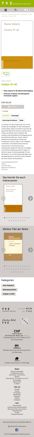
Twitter (17, 398)
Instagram (17, 400)
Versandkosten (17, 411)
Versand (26, 336)
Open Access (17, 382)
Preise (17, 413)
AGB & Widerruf (26, 422)
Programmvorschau (17, 373)
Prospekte (17, 393)
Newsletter (17, 395)
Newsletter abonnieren (17, 426)
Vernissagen (17, 380)
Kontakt (17, 389)
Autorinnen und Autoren (17, 375)
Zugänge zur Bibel (9, 294)
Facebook (17, 396)
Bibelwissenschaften (9, 290)
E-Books (17, 384)
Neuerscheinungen (17, 371)
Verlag (17, 391)
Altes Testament (8, 286)
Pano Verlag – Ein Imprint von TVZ (17, 379)
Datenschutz (15, 422)
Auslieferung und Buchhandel (17, 407)
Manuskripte (17, 406)
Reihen (17, 377)
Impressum (6, 422)
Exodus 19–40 (12, 16)
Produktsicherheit (17, 414)
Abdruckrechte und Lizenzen (17, 409)
